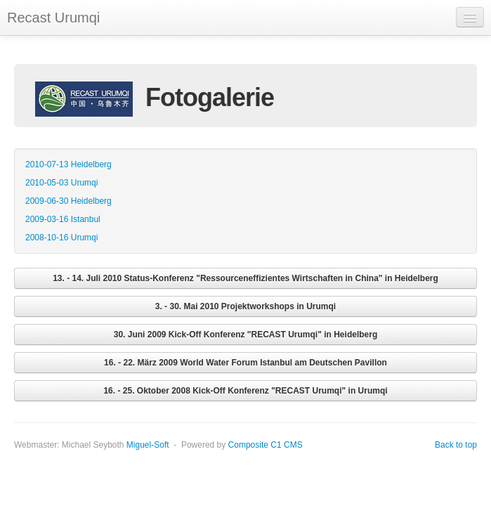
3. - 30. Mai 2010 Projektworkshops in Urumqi (245, 306)
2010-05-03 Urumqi (61, 183)
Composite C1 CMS (265, 445)
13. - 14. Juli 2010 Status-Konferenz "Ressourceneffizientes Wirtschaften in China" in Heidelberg (245, 278)
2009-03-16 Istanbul (62, 219)
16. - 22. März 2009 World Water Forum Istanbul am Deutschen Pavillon (245, 363)
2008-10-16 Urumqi (61, 237)
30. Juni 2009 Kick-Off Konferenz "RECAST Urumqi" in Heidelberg (245, 334)
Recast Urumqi (53, 17)
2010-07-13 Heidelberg (68, 164)
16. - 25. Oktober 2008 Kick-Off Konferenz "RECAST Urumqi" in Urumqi (245, 391)
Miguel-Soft (147, 445)
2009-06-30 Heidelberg (68, 201)
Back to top (456, 445)
